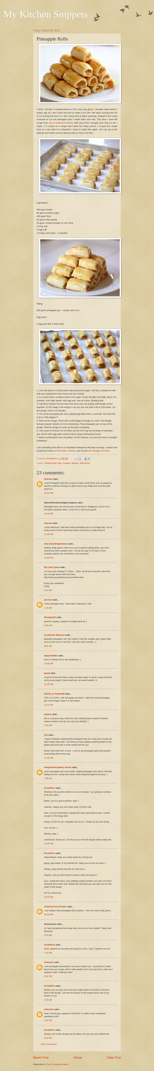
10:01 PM (48, 493)
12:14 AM (48, 705)
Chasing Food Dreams (55, 906)
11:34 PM (48, 758)
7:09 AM (48, 778)
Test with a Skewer (66, 451)
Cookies (66, 463)
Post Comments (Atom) (57, 1064)
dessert (75, 463)
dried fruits (85, 463)
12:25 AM (48, 897)
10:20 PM (48, 914)
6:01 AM (48, 646)
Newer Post (41, 1057)
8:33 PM (48, 976)
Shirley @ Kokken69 (54, 694)
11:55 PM (48, 558)
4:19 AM (48, 608)
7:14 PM (48, 953)
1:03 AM (48, 1000)
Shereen (48, 479)
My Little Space (52, 567)
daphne (48, 714)
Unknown (49, 962)
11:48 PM (48, 534)
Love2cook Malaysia (54, 635)
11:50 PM (48, 843)
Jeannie (48, 523)
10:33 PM (48, 513)
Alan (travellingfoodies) (56, 544)
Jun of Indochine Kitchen (61, 123)
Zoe (46, 735)
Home (78, 1057)
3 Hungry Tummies (100, 451)
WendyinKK (50, 617)
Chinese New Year (52, 463)
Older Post (114, 1057)
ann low (48, 600)
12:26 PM (48, 684)
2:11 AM (48, 590)
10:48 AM (48, 663)
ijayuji (47, 673)
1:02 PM (48, 1020)
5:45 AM (48, 625)
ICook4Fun (49, 788)
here (77, 310)
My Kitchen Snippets (45, 14)
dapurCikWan (51, 655)
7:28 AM (48, 725)
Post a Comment (49, 1044)
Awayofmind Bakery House (58, 767)
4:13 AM (48, 935)
